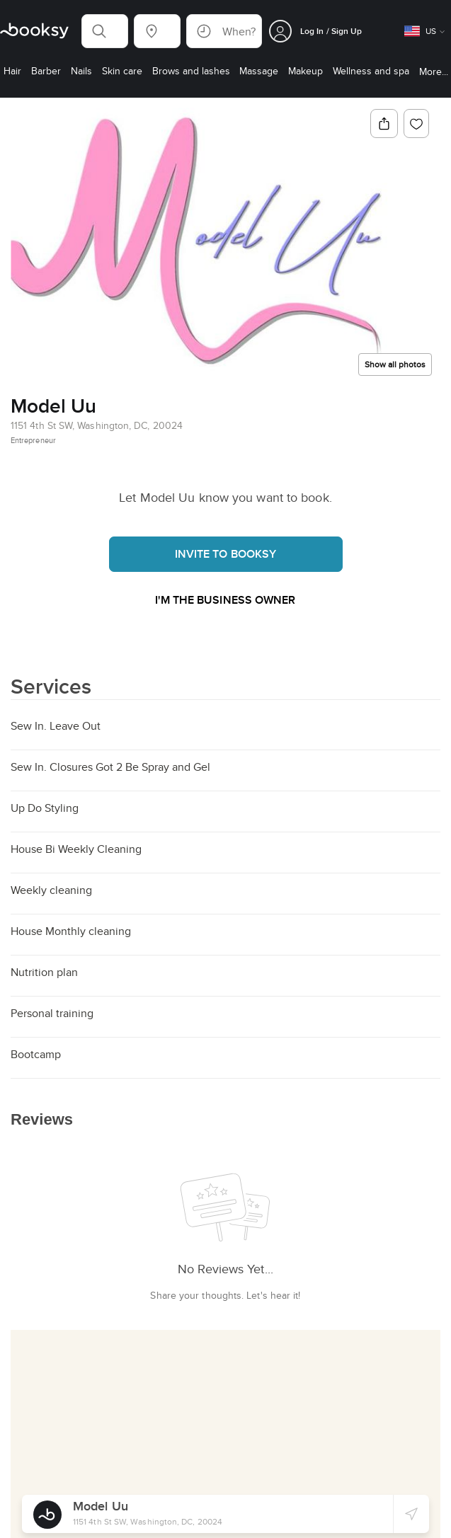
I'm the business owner (225, 600)
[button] (104, 31)
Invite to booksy (226, 554)
